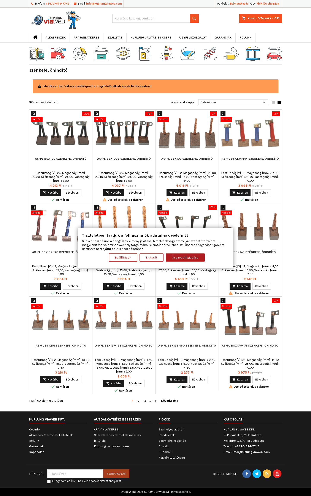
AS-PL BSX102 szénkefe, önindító (187, 159)
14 (154, 401)
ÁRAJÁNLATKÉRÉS (86, 37)
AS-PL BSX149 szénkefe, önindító (250, 252)
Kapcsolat (36, 452)
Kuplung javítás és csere (150, 37)
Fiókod (165, 419)
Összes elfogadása (185, 257)
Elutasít (151, 257)
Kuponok (165, 452)
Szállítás (114, 37)
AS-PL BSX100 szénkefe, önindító (61, 159)
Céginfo (34, 429)
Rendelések (167, 435)
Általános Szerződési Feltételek (51, 435)
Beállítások (123, 257)
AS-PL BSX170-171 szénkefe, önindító (250, 345)
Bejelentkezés (239, 3)
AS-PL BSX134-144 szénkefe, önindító (250, 159)
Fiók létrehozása (268, 3)
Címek (163, 446)
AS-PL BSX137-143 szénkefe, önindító (61, 252)
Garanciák (223, 37)
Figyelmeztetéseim (172, 457)
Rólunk (245, 37)
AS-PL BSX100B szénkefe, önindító (124, 159)
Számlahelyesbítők (172, 441)
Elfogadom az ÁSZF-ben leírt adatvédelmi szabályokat (86, 481)
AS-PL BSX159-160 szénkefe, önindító (187, 345)
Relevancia (234, 102)
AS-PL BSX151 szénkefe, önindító (61, 345)
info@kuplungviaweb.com (104, 3)
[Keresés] (155, 18)
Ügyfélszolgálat (193, 37)
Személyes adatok (171, 429)
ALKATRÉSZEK (56, 37)
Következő (170, 401)
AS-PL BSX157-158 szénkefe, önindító (123, 345)
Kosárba (50, 192)
